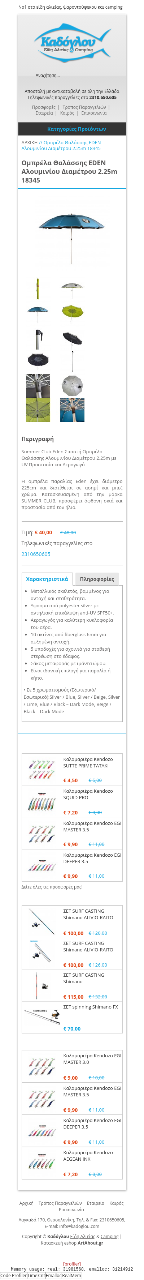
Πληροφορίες (97, 578)
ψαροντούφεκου (80, 7)
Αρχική (26, 1203)
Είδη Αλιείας (82, 1236)
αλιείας (53, 7)
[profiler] (72, 1264)
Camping (110, 1236)
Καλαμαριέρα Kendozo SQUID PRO (88, 794)
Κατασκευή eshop (59, 1243)
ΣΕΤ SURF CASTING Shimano (84, 978)
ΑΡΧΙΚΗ (30, 142)
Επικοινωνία (71, 1210)
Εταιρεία (95, 1203)
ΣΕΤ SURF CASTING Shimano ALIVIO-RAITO (88, 914)
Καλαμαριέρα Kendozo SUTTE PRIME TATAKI (88, 762)
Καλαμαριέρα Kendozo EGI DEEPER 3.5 (93, 1123)
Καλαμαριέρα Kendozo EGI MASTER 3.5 (93, 826)
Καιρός (116, 1203)
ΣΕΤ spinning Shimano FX (91, 1006)
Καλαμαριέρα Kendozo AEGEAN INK (88, 1155)
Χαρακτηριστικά (47, 578)
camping (114, 7)
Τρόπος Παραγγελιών (60, 1203)
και (101, 7)
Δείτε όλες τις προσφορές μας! (52, 887)
